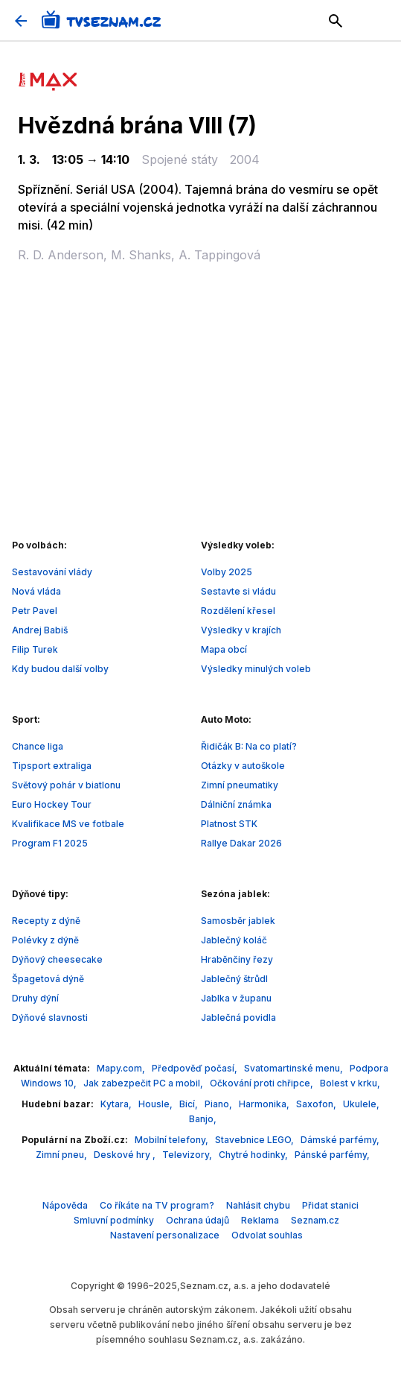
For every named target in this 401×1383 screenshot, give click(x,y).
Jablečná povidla (238, 1017)
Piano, (219, 1104)
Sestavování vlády (52, 571)
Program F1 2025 (50, 843)
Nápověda (65, 1205)
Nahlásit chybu (258, 1205)
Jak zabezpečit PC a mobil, (144, 1083)
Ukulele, (361, 1104)
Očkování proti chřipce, (262, 1083)
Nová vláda (36, 591)
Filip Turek (35, 649)
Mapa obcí (224, 649)
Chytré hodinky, (254, 1154)
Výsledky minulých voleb (256, 668)
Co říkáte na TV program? (157, 1205)
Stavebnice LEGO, (255, 1139)
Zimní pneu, (62, 1154)
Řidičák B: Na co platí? (249, 746)
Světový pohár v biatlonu (66, 785)
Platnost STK (229, 823)
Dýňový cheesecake (57, 959)
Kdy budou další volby (60, 668)
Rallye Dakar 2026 (241, 843)
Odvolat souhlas (267, 1235)
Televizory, (188, 1154)
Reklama (260, 1220)
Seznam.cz (315, 1220)
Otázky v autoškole (243, 765)
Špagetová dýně (48, 978)
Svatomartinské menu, (294, 1068)
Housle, (156, 1104)
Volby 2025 (226, 571)
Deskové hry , (126, 1154)
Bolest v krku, (350, 1083)
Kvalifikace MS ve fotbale (68, 823)
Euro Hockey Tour (52, 804)
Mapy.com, (122, 1068)
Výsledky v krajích (241, 630)
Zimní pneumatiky (239, 785)
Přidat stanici (330, 1205)
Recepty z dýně (46, 920)
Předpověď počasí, (196, 1068)
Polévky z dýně (45, 940)
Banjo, (202, 1118)
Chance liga (37, 746)
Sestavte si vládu (238, 591)
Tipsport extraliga (52, 765)
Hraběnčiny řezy (237, 959)
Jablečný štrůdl (234, 978)
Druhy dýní (35, 998)
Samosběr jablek (238, 920)
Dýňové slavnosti (50, 1017)
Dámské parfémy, (340, 1139)
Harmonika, (265, 1104)
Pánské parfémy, (332, 1154)
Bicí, (189, 1104)
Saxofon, (317, 1104)
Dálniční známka (236, 804)
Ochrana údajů (197, 1220)
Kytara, (117, 1104)
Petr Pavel (34, 610)
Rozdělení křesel (238, 610)
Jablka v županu (236, 998)
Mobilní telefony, (173, 1139)
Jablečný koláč (234, 940)
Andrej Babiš (40, 630)
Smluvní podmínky (114, 1220)
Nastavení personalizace (164, 1235)
